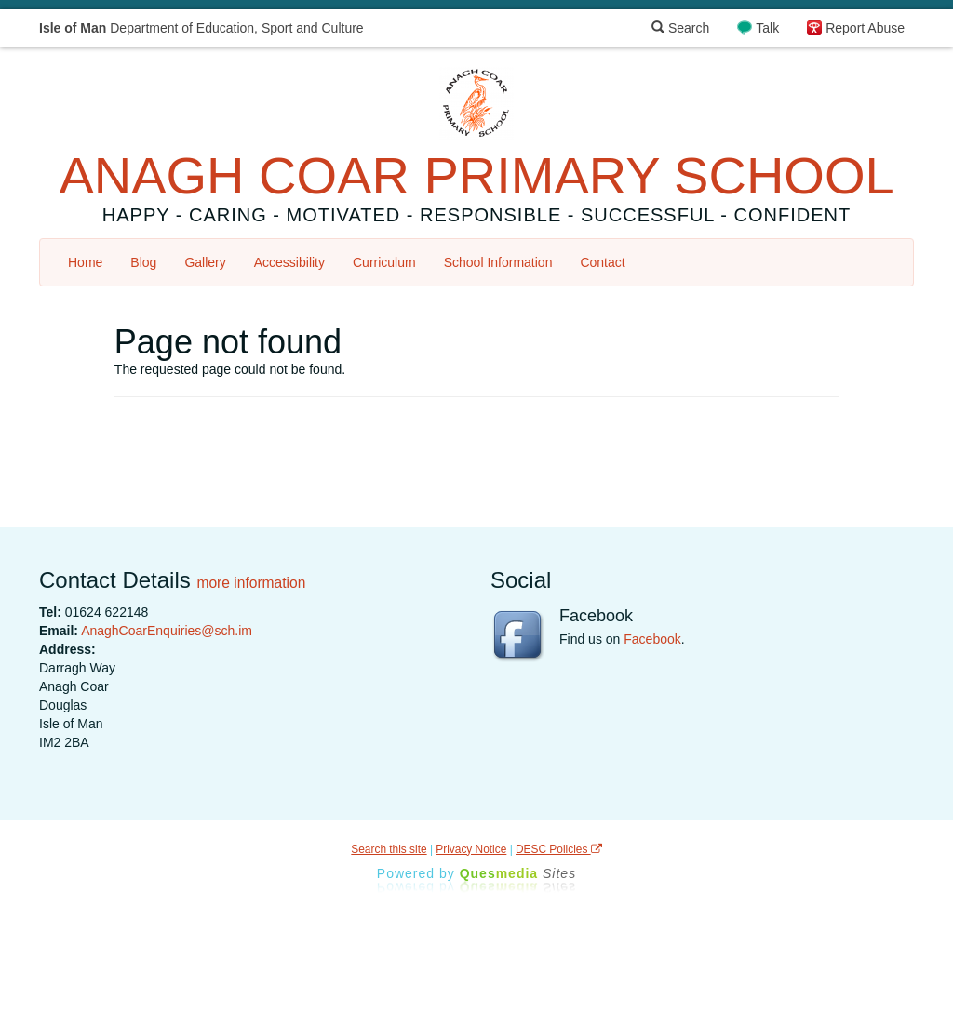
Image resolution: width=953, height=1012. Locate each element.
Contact (602, 262)
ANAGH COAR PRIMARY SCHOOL (476, 175)
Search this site (388, 849)
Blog (143, 262)
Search (680, 27)
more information (250, 583)
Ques (518, 873)
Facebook (652, 639)
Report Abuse (865, 27)
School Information (498, 262)
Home (85, 262)
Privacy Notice (471, 849)
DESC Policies (559, 849)
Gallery (204, 262)
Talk (767, 27)
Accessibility (289, 262)
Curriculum (384, 262)
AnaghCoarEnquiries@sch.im (166, 630)
